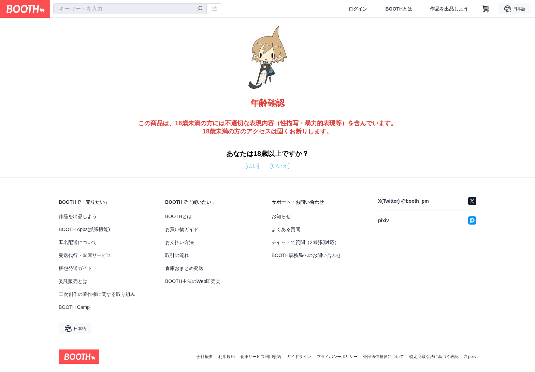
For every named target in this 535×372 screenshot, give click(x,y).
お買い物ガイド (182, 229)
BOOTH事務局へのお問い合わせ (306, 255)
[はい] (252, 166)
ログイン (357, 8)
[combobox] (130, 8)
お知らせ (281, 216)
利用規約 (226, 357)
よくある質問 (286, 229)
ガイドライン (299, 357)
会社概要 (205, 357)
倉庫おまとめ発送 (184, 268)
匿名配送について (78, 242)
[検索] (200, 9)
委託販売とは (73, 281)
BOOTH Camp (74, 307)
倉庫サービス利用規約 (260, 357)
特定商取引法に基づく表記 (434, 357)
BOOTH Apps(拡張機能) (84, 229)
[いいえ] (280, 166)
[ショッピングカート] (486, 9)
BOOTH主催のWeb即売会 (192, 281)
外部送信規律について (383, 357)
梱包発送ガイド (75, 268)
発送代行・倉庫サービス (85, 255)
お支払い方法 (179, 242)
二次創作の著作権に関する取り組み (97, 294)
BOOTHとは (398, 8)
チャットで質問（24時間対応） (305, 242)
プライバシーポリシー (337, 357)
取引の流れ (177, 255)
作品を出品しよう (449, 8)
